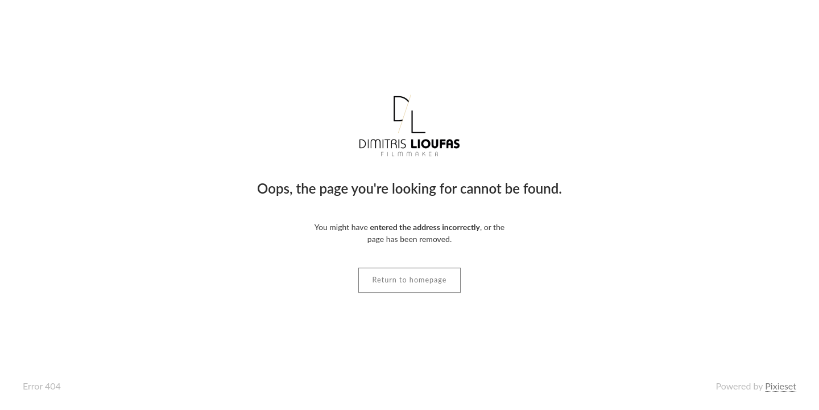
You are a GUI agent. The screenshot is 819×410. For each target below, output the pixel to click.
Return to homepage (410, 280)
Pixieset (780, 385)
